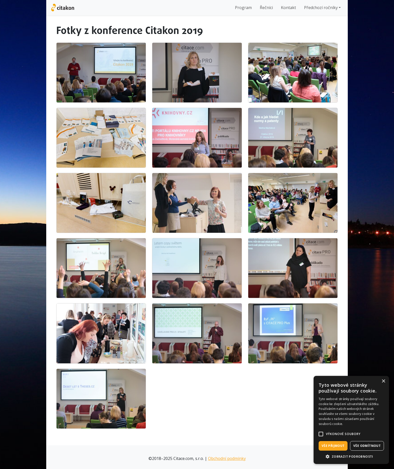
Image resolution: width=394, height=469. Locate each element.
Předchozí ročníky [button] (321, 7)
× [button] (383, 381)
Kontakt (288, 7)
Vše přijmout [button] (333, 446)
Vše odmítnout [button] (367, 446)
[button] (321, 434)
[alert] (351, 420)
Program (243, 7)
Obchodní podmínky (227, 458)
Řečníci (266, 7)
